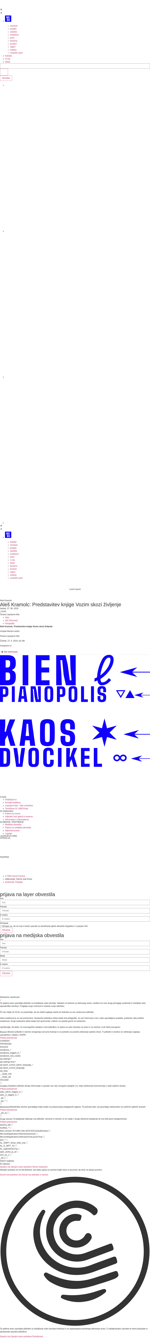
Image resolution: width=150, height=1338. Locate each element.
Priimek (3, 907)
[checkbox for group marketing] (1, 1104)
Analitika (4, 1086)
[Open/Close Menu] (75, 11)
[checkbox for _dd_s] (7, 1158)
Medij (2, 956)
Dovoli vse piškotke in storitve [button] (35, 1175)
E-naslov (4, 915)
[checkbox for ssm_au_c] (10, 1155)
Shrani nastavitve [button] (40, 1167)
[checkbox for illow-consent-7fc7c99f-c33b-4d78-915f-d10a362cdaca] (49, 1131)
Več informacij (11, 652)
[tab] (75, 652)
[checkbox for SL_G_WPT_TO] (16, 1146)
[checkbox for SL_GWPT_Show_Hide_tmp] (27, 1143)
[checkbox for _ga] (5, 1098)
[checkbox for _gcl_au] (8, 1113)
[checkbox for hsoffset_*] (10, 1128)
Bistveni (3, 1032)
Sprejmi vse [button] (5, 1167)
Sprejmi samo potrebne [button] (21, 1167)
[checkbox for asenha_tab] (12, 1125)
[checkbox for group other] (1, 1116)
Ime (1, 898)
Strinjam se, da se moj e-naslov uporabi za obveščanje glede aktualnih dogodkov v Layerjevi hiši (45, 926)
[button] (75, 1251)
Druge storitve (6, 1119)
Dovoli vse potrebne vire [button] (11, 1175)
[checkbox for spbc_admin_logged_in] (22, 1092)
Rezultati (6, 78)
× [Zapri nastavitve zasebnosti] (0, 1000)
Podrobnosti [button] (37, 1336)
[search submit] (4, 72)
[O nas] (77, 58)
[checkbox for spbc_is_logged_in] (18, 1095)
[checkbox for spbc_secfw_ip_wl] (17, 1152)
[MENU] (77, 19)
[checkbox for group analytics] (1, 1083)
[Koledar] (77, 55)
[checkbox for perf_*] (7, 1140)
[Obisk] (77, 61)
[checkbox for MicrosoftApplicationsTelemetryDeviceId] (37, 1134)
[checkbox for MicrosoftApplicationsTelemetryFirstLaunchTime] (44, 1137)
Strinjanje (4, 923)
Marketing (4, 1107)
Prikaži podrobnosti (8, 1038)
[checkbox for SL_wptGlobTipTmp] (19, 1149)
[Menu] (77, 536)
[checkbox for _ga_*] (6, 1101)
